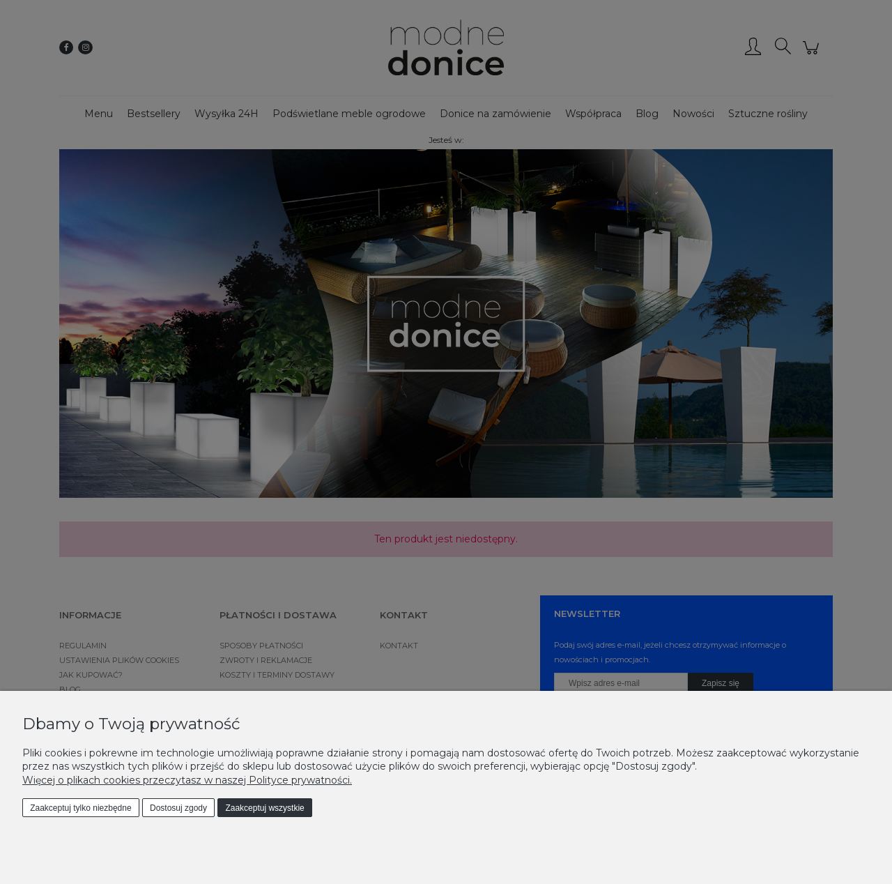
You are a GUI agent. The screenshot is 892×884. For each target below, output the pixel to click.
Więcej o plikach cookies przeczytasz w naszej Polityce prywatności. (187, 780)
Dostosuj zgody (178, 808)
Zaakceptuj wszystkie (264, 808)
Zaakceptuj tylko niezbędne (80, 808)
